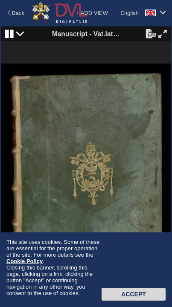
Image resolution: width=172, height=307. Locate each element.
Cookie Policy (24, 261)
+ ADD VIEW (92, 13)
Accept (133, 294)
